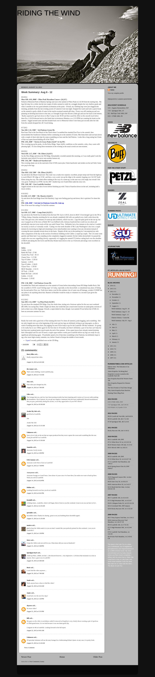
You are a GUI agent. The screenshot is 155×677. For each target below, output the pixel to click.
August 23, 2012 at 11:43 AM (36, 643)
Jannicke (30, 447)
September (115, 303)
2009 (111, 352)
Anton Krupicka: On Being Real (118, 371)
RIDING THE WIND (48, 13)
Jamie (29, 593)
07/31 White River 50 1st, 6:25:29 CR (119, 442)
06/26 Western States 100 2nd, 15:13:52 (120, 445)
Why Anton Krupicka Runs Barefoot (119, 390)
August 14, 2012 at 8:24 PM (35, 480)
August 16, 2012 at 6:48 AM (35, 561)
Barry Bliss (30, 354)
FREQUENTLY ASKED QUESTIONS (120, 99)
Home (62, 657)
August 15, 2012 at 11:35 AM (36, 518)
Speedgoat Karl (32, 553)
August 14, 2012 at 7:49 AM (35, 387)
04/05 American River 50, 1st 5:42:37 (119, 484)
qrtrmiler (30, 513)
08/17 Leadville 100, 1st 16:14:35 (118, 498)
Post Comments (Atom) (37, 661)
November (115, 297)
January (114, 342)
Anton (112, 90)
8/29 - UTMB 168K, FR (115, 116)
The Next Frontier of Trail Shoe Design (120, 388)
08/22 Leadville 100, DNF (116, 456)
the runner (30, 369)
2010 (111, 349)
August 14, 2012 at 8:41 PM (35, 493)
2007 (111, 358)
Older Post (97, 657)
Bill (28, 618)
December (115, 294)
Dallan (29, 487)
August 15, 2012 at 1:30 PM (35, 533)
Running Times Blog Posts (116, 393)
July (113, 324)
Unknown (30, 432)
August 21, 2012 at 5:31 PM (35, 611)
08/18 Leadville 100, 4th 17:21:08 (118, 419)
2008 (111, 355)
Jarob (29, 580)
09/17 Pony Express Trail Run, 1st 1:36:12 (121, 517)
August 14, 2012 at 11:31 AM (36, 425)
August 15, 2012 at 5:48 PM (35, 546)
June (113, 327)
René (28, 567)
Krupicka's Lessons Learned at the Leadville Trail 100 (118, 375)
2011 (111, 346)
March (114, 336)
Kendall (29, 500)
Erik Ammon (31, 460)
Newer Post (26, 657)
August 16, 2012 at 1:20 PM (35, 599)
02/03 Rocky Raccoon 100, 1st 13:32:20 (120, 509)
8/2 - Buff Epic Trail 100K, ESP (117, 113)
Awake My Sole (32, 411)
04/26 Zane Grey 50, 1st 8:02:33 (118, 481)
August (114, 306)
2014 (111, 285)
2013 (111, 289)
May (113, 330)
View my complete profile (116, 93)
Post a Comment (29, 647)
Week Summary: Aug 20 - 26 (120, 309)
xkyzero (29, 605)
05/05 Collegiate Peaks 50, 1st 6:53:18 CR (121, 503)
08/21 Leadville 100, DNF (116, 439)
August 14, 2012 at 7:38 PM (35, 466)
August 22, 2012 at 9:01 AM (35, 630)
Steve (28, 540)
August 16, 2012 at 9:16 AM (35, 586)
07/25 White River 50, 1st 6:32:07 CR (119, 459)
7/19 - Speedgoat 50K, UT (116, 111)
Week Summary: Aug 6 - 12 (120, 314)
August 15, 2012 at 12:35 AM (36, 506)
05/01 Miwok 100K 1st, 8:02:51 (117, 447)
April (114, 333)
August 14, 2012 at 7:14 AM (35, 375)
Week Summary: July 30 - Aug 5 (122, 320)
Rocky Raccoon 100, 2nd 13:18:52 (118, 430)
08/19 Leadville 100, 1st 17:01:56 (118, 525)
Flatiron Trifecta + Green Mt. (120, 318)
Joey (28, 382)
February (115, 339)
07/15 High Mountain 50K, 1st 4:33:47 (120, 500)
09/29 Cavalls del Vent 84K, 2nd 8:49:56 (120, 416)
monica (29, 525)
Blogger (88, 671)
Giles (28, 394)
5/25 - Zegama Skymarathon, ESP (118, 108)
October (114, 300)
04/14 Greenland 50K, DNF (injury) (119, 506)
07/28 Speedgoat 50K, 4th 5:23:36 (118, 422)
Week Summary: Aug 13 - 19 (120, 312)
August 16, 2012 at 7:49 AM (35, 573)
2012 (111, 291)
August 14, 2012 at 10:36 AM (36, 404)
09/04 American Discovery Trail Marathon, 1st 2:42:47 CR (118, 521)
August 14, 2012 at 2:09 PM (35, 453)
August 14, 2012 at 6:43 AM (35, 362)
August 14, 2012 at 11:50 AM (36, 440)
